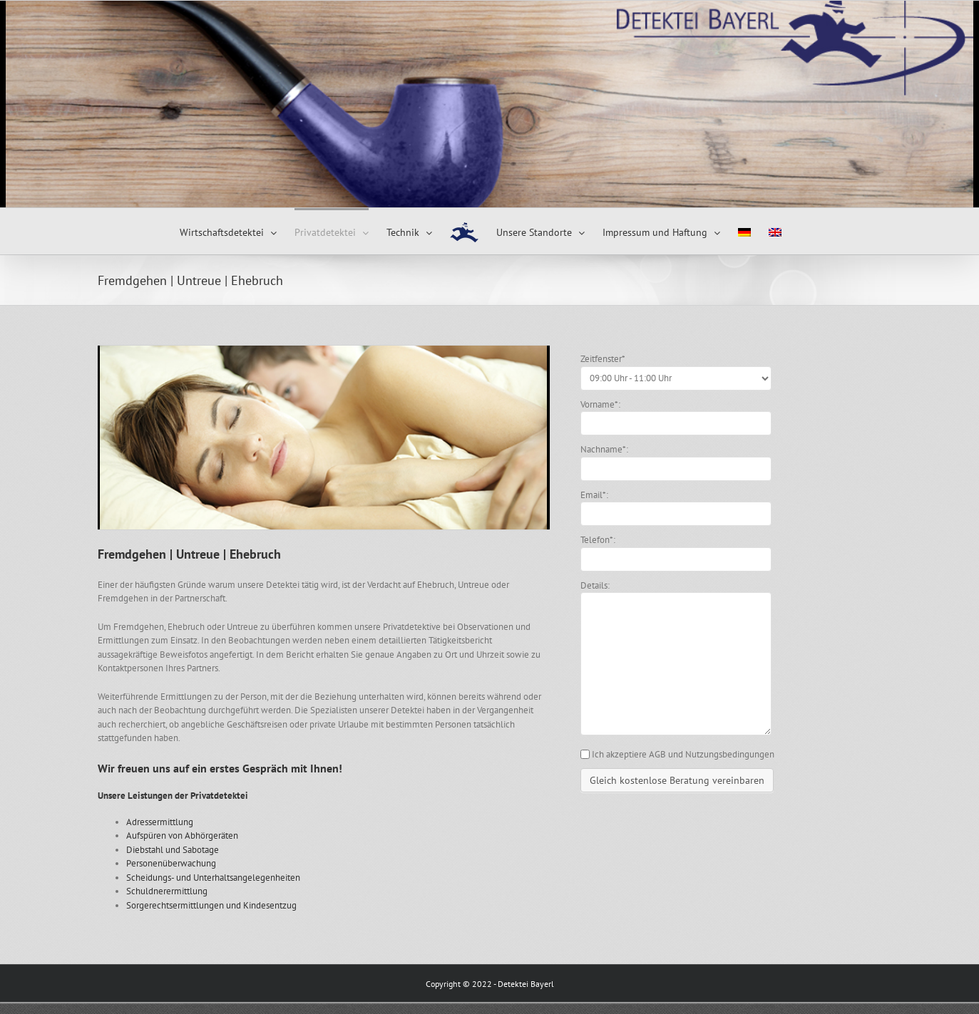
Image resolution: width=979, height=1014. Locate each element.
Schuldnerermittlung (166, 891)
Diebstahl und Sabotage (172, 850)
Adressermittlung (159, 822)
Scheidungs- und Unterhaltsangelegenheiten (213, 877)
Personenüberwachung (171, 863)
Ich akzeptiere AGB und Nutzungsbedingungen (683, 754)
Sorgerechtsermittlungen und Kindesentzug (211, 905)
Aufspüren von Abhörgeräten (182, 835)
